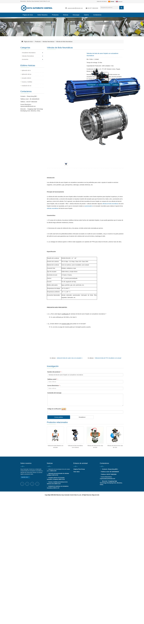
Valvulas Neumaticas (48, 41)
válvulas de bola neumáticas (110, 203)
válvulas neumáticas (52, 208)
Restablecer (82, 417)
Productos (55, 15)
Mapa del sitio (95, 495)
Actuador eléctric (26, 78)
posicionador (88, 206)
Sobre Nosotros (42, 15)
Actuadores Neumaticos (29, 52)
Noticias (65, 15)
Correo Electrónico (104, 84)
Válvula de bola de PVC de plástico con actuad (108, 358)
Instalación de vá (26, 85)
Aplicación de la (26, 70)
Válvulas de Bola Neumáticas (64, 41)
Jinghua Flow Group (79, 469)
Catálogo (115, 84)
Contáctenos (97, 15)
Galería (86, 15)
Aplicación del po (26, 74)
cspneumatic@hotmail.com (75, 8)
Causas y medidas (27, 82)
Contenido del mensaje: (54, 393)
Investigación (92, 84)
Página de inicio (28, 15)
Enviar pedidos (58, 417)
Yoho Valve (76, 471)
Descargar (76, 15)
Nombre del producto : (54, 372)
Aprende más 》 (25, 477)
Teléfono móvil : (52, 379)
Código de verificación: (54, 409)
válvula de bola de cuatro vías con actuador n (69, 358)
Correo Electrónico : (54, 385)
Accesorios (25, 59)
